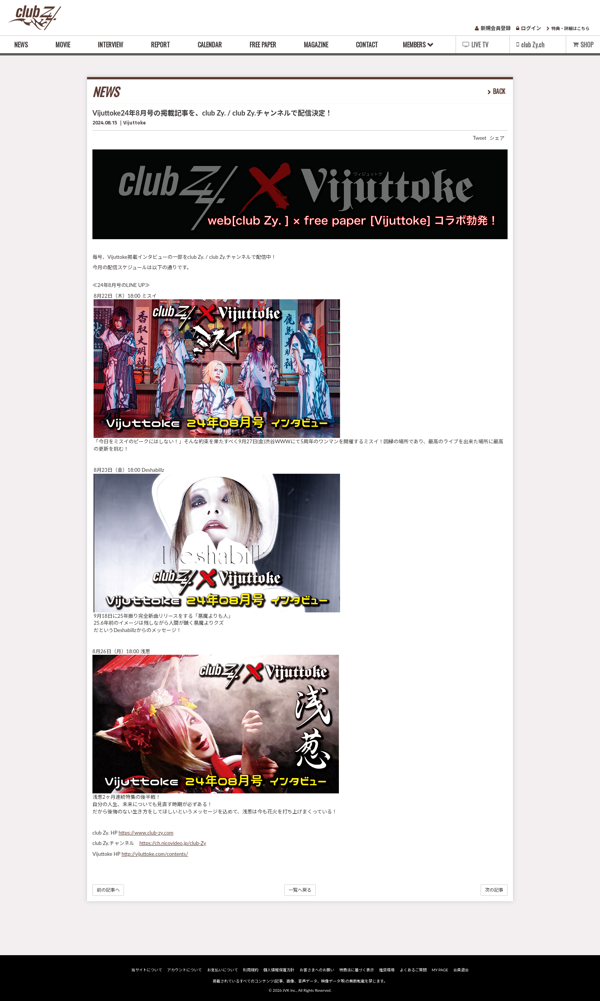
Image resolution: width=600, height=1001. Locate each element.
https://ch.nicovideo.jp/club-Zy (172, 843)
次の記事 (494, 890)
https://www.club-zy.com (146, 833)
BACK (499, 91)
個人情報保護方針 (278, 969)
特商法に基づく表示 (356, 969)
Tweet (479, 138)
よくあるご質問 (413, 969)
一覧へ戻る (300, 890)
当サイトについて (146, 969)
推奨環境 (386, 969)
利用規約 (250, 969)
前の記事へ (108, 890)
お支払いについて (222, 969)
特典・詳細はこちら (568, 28)
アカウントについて (184, 969)
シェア (496, 138)
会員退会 (461, 969)
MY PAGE (440, 969)
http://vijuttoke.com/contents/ (155, 854)
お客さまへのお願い (317, 969)
